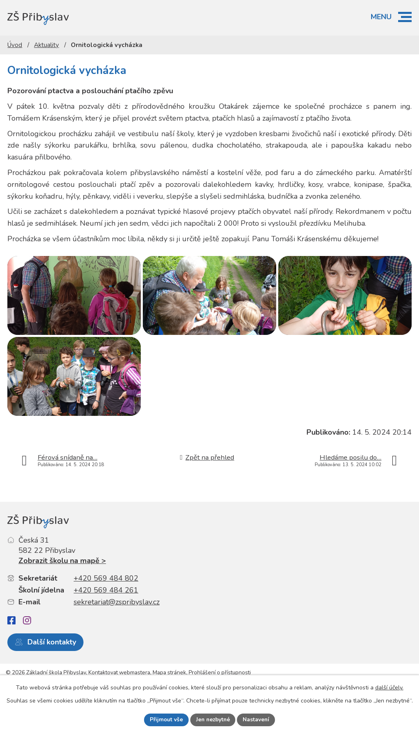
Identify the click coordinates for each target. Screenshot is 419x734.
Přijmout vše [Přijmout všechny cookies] (165, 719)
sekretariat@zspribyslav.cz (117, 624)
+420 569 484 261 (106, 612)
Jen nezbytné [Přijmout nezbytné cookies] (213, 719)
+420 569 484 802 (106, 600)
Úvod (14, 45)
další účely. (389, 687)
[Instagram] (27, 642)
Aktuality (46, 45)
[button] (405, 17)
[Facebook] (11, 642)
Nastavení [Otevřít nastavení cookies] (257, 719)
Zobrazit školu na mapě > (62, 582)
